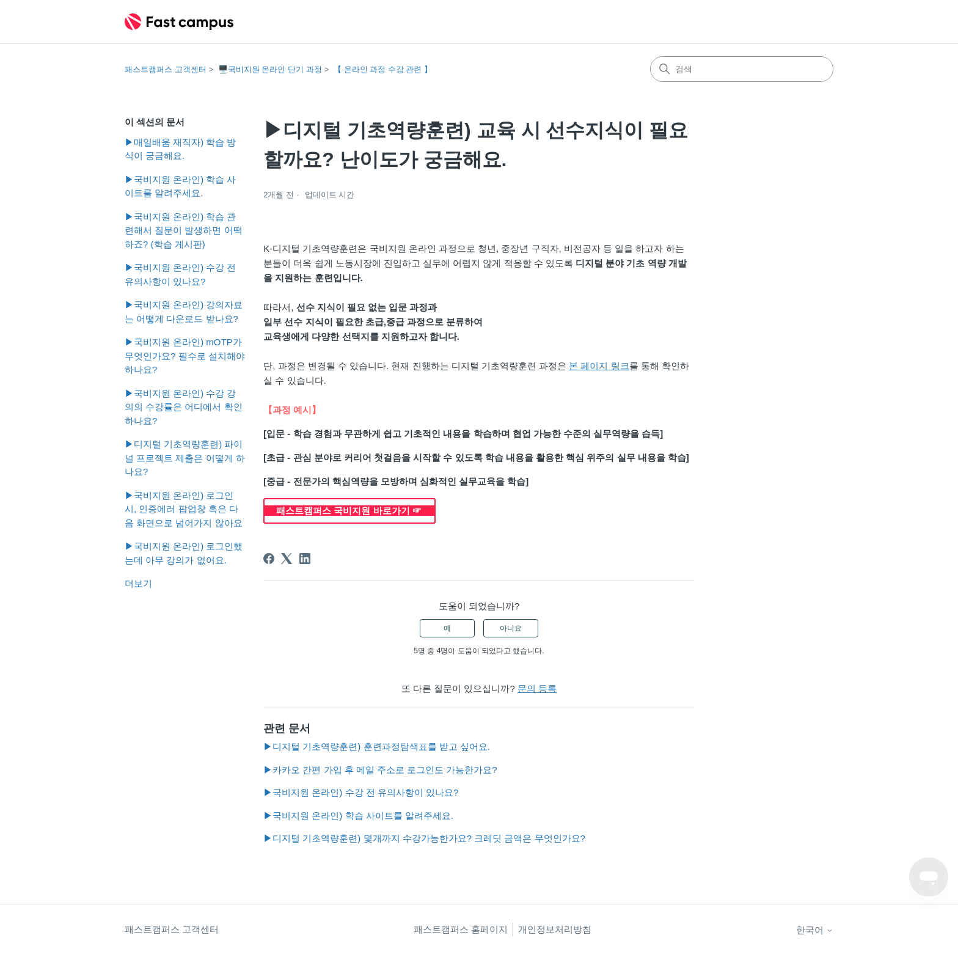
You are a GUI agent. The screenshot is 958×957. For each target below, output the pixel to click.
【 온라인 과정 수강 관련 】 (383, 69)
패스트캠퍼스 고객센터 (166, 69)
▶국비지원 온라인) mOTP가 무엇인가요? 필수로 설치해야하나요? (185, 356)
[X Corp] (286, 558)
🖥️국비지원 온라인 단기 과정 (270, 69)
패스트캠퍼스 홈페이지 (461, 929)
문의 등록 (537, 688)
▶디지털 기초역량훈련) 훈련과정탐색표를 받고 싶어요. (376, 746)
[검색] (742, 69)
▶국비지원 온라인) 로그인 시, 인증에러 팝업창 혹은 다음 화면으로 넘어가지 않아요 (184, 509)
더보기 (138, 583)
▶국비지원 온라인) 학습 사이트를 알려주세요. (180, 186)
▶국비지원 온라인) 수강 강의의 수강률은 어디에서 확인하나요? (184, 407)
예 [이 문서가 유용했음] (447, 628)
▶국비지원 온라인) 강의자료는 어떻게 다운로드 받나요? (184, 311)
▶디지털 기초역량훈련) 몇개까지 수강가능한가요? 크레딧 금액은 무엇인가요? (424, 838)
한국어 (814, 930)
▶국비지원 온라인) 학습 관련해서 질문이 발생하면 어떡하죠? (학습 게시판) (184, 230)
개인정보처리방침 (554, 929)
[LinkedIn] (304, 558)
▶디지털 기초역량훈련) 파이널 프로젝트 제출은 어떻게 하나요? (185, 458)
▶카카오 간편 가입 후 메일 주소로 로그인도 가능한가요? (380, 770)
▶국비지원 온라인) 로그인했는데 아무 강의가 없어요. (184, 553)
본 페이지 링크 (599, 366)
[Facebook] (268, 558)
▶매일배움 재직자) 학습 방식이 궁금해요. (180, 149)
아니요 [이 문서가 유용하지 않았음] (511, 628)
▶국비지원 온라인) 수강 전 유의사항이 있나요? (180, 274)
